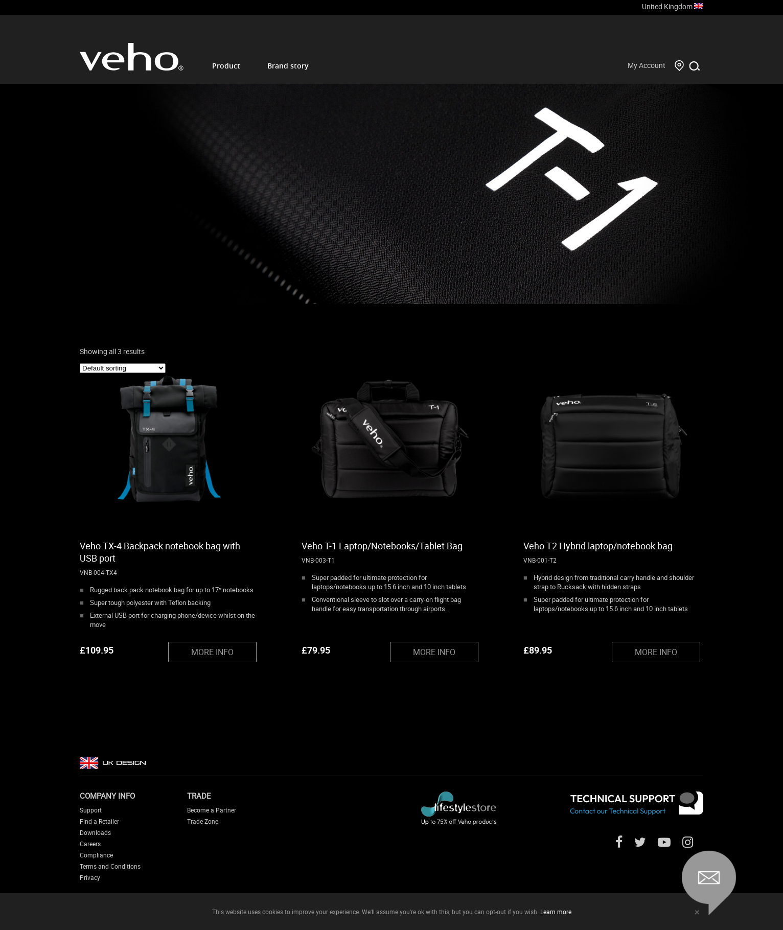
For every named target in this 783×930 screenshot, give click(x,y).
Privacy (90, 877)
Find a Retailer (99, 821)
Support (91, 810)
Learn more (555, 912)
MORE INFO (212, 652)
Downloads (95, 832)
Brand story (288, 66)
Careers (90, 844)
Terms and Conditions (110, 866)
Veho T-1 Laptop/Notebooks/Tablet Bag (382, 546)
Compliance (96, 855)
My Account (646, 65)
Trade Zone (202, 821)
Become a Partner (211, 810)
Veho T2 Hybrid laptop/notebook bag (598, 546)
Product (226, 66)
